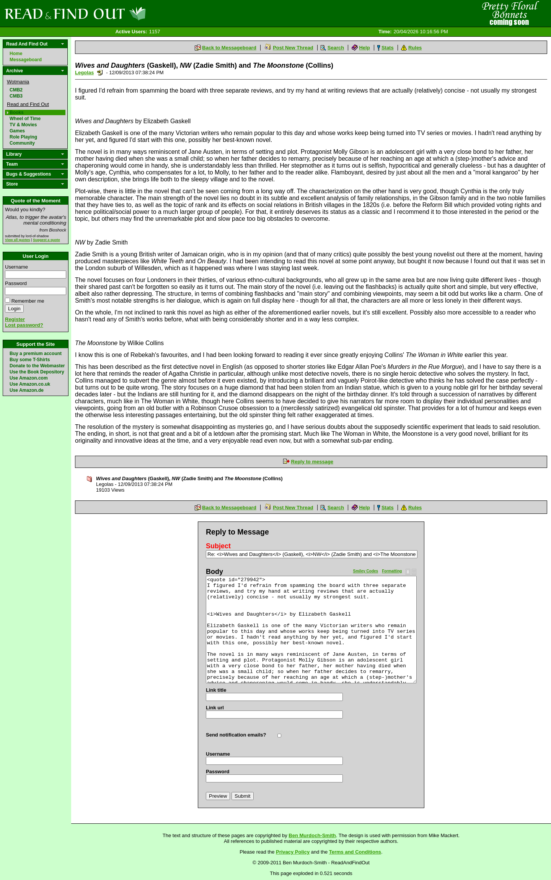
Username (16, 267)
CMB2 (16, 90)
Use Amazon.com (29, 378)
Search (336, 48)
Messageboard (26, 59)
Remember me (27, 301)
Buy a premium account (36, 353)
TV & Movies (23, 124)
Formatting (392, 571)
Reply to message (312, 461)
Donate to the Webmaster (37, 365)
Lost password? (24, 325)
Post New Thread (293, 48)
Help (364, 48)
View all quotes (17, 240)
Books (17, 112)
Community (22, 143)
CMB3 (16, 96)
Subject (218, 546)
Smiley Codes (365, 571)
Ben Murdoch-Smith (312, 835)
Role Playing (23, 137)
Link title (216, 690)
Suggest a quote (46, 240)
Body (214, 571)
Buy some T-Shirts (30, 359)
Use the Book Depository (37, 372)
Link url (215, 708)
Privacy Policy (293, 852)
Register (15, 319)
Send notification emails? (236, 735)
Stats (387, 48)
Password (16, 283)
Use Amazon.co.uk (30, 384)
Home (16, 53)
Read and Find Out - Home (115, 13)
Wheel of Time (25, 118)
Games (17, 131)
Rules (415, 48)
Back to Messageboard (229, 48)
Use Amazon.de (27, 390)
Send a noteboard (100, 72)
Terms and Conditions (355, 852)
